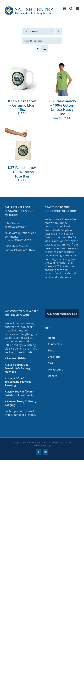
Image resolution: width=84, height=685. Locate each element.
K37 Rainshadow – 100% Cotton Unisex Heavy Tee (62, 107)
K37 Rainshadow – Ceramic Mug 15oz (22, 105)
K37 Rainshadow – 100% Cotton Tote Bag (22, 171)
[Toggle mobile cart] (64, 8)
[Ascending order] (59, 31)
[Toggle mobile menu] (77, 8)
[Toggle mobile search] (71, 8)
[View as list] (45, 49)
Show (33, 40)
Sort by (31, 31)
